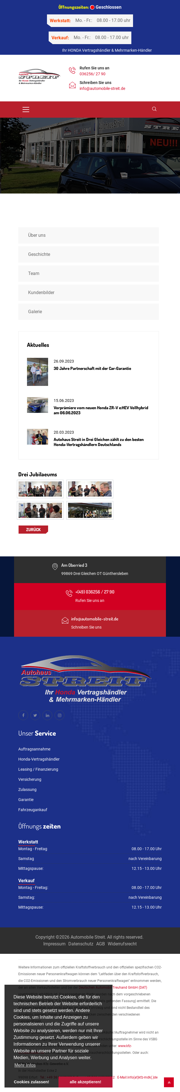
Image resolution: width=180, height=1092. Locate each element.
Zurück (33, 529)
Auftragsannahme (34, 749)
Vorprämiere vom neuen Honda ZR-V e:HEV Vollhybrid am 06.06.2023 (101, 410)
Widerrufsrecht (122, 944)
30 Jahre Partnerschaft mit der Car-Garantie (92, 368)
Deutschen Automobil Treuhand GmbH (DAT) (113, 987)
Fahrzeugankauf (32, 809)
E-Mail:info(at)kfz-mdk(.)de (137, 1077)
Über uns (37, 235)
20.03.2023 (64, 432)
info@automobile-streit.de (102, 88)
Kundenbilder (41, 292)
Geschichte (39, 254)
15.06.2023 (64, 400)
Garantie (25, 799)
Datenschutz (80, 944)
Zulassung (27, 789)
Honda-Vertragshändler (39, 759)
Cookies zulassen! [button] (31, 1082)
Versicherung (29, 779)
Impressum (54, 944)
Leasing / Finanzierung (38, 769)
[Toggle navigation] (25, 109)
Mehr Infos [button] (25, 1065)
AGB (100, 944)
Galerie (35, 311)
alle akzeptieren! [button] (85, 1082)
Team (33, 273)
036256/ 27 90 (92, 74)
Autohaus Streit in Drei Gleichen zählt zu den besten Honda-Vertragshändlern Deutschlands (99, 442)
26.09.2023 (64, 361)
